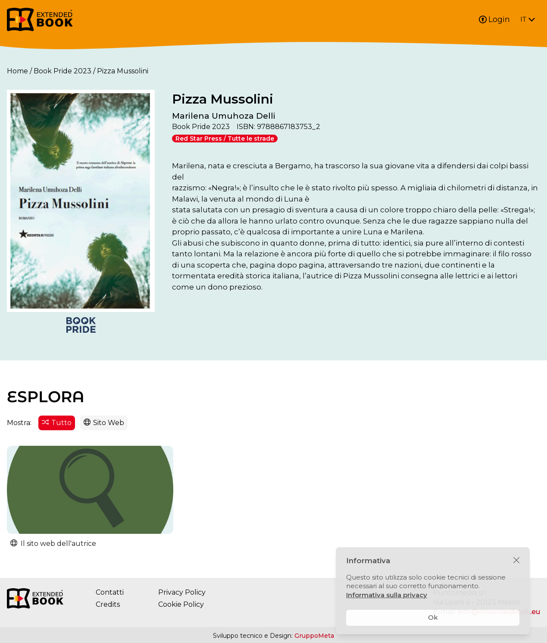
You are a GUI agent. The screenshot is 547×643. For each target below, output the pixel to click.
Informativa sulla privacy (386, 595)
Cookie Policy (181, 605)
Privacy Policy (182, 593)
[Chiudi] (516, 560)
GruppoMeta (314, 636)
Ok (433, 617)
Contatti (110, 593)
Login (494, 19)
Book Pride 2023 (62, 71)
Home (17, 71)
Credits (108, 605)
